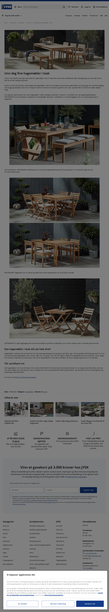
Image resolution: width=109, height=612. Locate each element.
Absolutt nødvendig (58, 604)
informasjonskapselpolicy (53, 595)
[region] (55, 590)
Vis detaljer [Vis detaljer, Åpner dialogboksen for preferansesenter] (22, 604)
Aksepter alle (90, 604)
